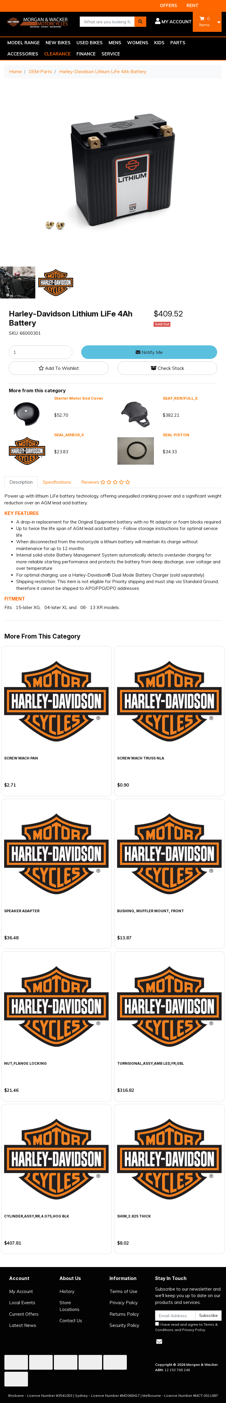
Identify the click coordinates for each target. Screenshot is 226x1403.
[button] (173, 22)
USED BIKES (90, 42)
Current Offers (24, 1314)
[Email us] (159, 1341)
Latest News (22, 1325)
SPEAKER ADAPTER (21, 911)
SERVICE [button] (111, 54)
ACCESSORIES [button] (22, 54)
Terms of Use (123, 1291)
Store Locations (69, 1306)
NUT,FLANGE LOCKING (25, 1063)
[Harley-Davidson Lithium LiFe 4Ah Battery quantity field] (40, 352)
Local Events (22, 1302)
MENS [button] (115, 42)
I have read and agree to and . (186, 1327)
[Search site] (140, 22)
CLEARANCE (57, 54)
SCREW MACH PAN (21, 758)
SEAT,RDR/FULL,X (180, 398)
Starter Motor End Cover (78, 398)
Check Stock (167, 368)
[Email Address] (175, 1315)
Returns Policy (124, 1314)
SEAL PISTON (176, 434)
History (66, 1291)
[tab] (21, 482)
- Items (204, 21)
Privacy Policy (123, 1302)
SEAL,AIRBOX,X (69, 434)
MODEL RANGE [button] (23, 42)
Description (21, 482)
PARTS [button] (177, 42)
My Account (21, 1291)
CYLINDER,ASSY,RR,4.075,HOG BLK (36, 1216)
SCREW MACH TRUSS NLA (140, 758)
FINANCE (86, 54)
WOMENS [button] (137, 42)
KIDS (159, 42)
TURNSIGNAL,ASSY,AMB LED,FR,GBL (150, 1063)
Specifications (57, 482)
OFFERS (168, 5)
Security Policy (124, 1325)
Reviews (105, 482)
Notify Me (149, 352)
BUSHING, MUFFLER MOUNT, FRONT (150, 911)
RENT (193, 5)
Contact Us (70, 1320)
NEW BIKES (58, 42)
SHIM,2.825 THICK (134, 1216)
